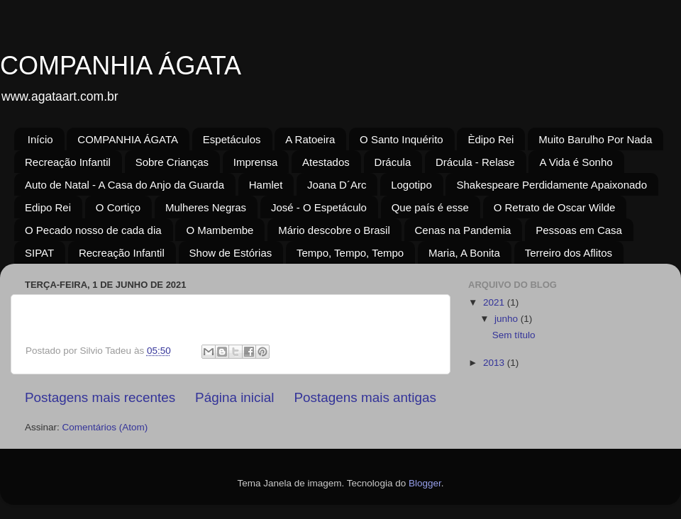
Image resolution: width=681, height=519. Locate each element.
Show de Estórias (230, 253)
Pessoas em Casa (579, 230)
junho (507, 318)
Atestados (326, 162)
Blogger (425, 483)
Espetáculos (232, 139)
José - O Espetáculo (319, 207)
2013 (495, 362)
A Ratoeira (310, 139)
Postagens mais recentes (100, 397)
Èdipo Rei (490, 139)
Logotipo (411, 185)
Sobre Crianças (172, 162)
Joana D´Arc (336, 185)
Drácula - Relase (475, 162)
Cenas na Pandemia (463, 230)
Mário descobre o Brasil (334, 230)
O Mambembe (219, 230)
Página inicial (234, 397)
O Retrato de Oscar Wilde (555, 207)
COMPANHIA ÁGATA (120, 65)
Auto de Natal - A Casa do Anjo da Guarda (124, 185)
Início (40, 139)
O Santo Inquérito (401, 139)
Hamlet (266, 185)
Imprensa (255, 162)
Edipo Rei (48, 207)
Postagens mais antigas (365, 397)
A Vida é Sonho (575, 162)
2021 (495, 302)
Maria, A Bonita (464, 253)
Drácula (393, 162)
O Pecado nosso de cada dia (93, 230)
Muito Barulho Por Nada (595, 139)
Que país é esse (430, 207)
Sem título (514, 335)
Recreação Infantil (68, 162)
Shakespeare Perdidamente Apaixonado (551, 185)
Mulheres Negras (205, 207)
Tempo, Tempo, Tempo (350, 253)
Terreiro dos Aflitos (568, 253)
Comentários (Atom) (105, 427)
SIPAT (39, 253)
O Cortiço (118, 207)
